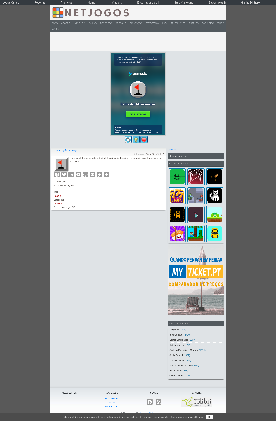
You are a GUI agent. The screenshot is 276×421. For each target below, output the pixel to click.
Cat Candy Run (177, 345)
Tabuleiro (208, 23)
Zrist (112, 402)
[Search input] (193, 156)
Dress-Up (120, 23)
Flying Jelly (175, 370)
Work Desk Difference (180, 365)
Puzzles (194, 23)
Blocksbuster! (176, 334)
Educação (136, 23)
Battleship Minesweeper (67, 150)
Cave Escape (176, 375)
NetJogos (143, 413)
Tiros (220, 23)
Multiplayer (178, 23)
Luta (165, 23)
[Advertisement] (135, 41)
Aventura (79, 23)
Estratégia (152, 23)
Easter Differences (178, 340)
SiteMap (152, 413)
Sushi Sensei (176, 355)
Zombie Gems (176, 360)
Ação (55, 23)
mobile (58, 196)
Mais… (55, 29)
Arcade (65, 23)
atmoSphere (111, 398)
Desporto (106, 23)
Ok (209, 417)
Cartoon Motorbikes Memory (183, 350)
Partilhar (172, 149)
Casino (92, 23)
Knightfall (174, 329)
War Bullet (112, 406)
